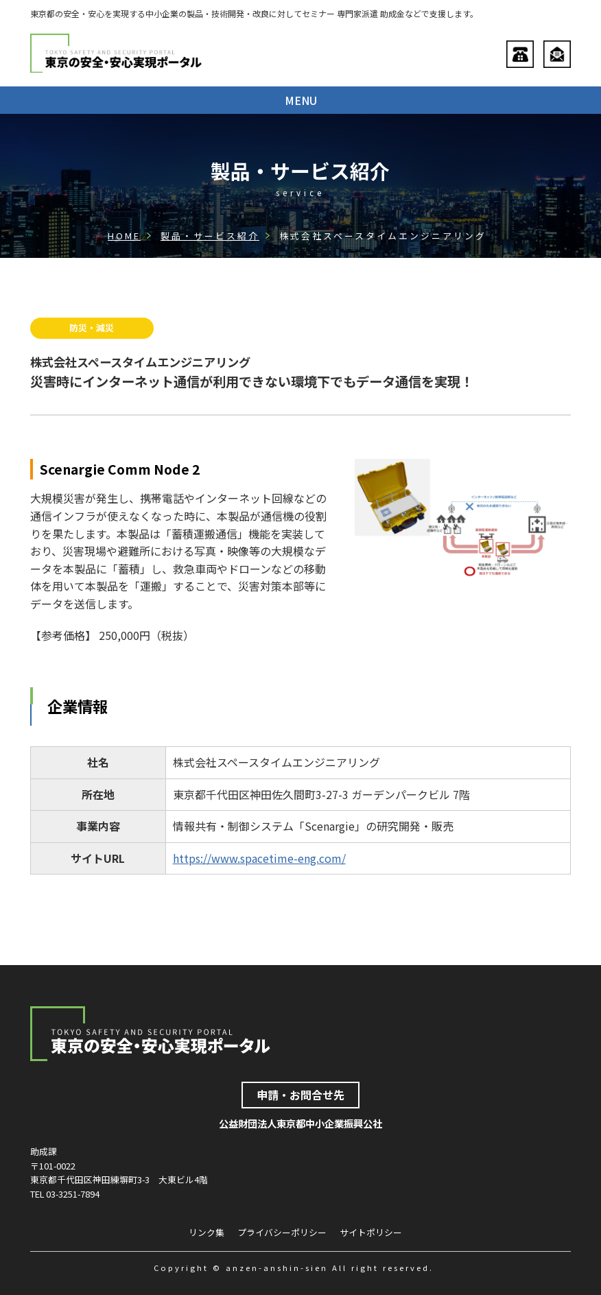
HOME (124, 235)
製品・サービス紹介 (210, 235)
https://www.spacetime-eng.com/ (259, 858)
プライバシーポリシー (282, 1232)
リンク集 (206, 1232)
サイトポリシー (371, 1232)
